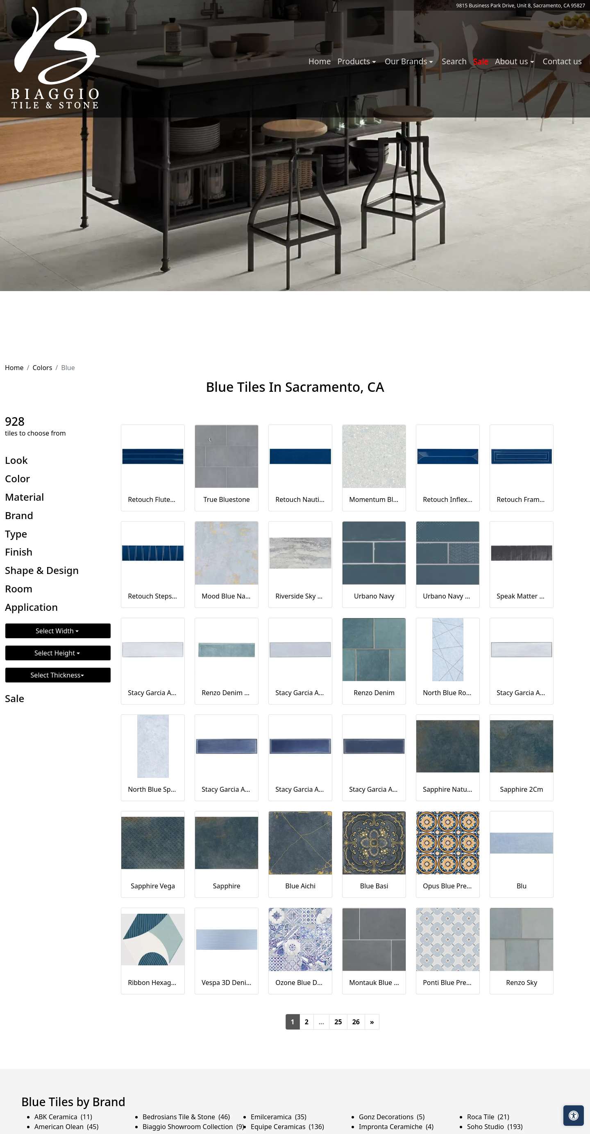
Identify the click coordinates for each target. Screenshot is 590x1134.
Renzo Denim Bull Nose (227, 692)
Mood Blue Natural (227, 596)
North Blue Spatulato (153, 789)
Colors (42, 367)
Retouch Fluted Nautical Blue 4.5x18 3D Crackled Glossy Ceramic (153, 499)
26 (356, 1021)
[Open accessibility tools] (573, 1115)
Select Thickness (56, 675)
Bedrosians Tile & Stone (186, 1116)
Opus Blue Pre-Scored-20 (448, 885)
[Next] (372, 1022)
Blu (521, 885)
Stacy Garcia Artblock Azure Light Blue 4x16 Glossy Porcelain (300, 692)
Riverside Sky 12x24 (300, 596)
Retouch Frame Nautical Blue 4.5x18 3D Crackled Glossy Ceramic (522, 499)
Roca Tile (488, 1116)
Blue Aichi (300, 885)
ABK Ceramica (63, 1116)
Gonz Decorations (391, 1116)
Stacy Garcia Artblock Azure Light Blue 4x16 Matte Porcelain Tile (522, 692)
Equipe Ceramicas (287, 1126)
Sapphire (227, 885)
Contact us (562, 61)
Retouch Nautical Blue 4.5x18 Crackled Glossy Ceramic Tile (300, 499)
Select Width (55, 630)
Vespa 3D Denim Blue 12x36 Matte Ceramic (227, 982)
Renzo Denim (374, 692)
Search (454, 61)
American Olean (66, 1126)
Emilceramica (278, 1116)
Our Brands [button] (407, 61)
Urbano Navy (374, 596)
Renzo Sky (521, 982)
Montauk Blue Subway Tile (374, 982)
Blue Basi (374, 885)
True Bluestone (227, 499)
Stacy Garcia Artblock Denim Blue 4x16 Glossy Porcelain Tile (300, 789)
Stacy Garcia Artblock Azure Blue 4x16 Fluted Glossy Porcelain (153, 692)
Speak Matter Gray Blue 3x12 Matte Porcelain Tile (522, 596)
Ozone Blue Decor (300, 982)
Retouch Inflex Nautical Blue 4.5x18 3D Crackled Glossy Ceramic (448, 499)
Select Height (55, 652)
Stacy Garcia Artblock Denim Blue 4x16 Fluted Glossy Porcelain (227, 789)
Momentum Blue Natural (374, 499)
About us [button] (512, 61)
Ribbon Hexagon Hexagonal (153, 982)
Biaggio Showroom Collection (193, 1126)
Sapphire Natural (448, 789)
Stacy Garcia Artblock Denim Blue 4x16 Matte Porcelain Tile (374, 789)
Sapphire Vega (153, 885)
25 (338, 1021)
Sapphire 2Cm (521, 789)
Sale (480, 61)
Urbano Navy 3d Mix (448, 596)
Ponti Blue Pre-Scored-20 (448, 982)
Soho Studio (495, 1126)
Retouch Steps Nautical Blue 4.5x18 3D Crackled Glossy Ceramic (153, 596)
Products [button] (354, 61)
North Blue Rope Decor (448, 692)
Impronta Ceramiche (396, 1126)
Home (320, 61)
